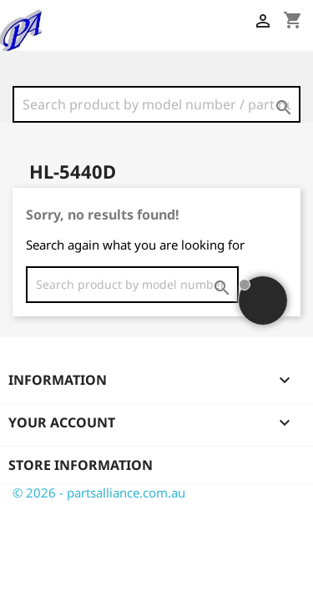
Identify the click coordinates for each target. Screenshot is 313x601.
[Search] (156, 104)
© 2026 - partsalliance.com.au (99, 492)
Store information (80, 465)
